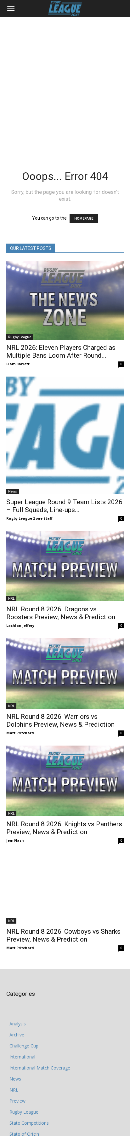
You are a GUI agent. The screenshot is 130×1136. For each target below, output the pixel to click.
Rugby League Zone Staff (29, 518)
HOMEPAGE (83, 218)
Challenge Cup (23, 1033)
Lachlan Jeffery (20, 625)
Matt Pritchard (20, 732)
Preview (17, 1088)
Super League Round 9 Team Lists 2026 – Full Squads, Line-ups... (64, 506)
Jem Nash (15, 840)
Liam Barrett (18, 363)
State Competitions (29, 1110)
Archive (16, 1022)
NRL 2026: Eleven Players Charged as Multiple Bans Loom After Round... (61, 351)
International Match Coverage (39, 1055)
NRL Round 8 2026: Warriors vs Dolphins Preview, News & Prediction (60, 720)
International (22, 1044)
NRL (11, 598)
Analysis (17, 1011)
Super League (23, 1132)
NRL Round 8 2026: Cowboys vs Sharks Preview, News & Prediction (63, 923)
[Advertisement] (65, 85)
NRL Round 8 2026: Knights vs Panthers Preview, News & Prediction (64, 828)
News (12, 491)
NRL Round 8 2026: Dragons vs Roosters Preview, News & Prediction (60, 613)
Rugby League (19, 337)
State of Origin (24, 1121)
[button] (11, 8)
